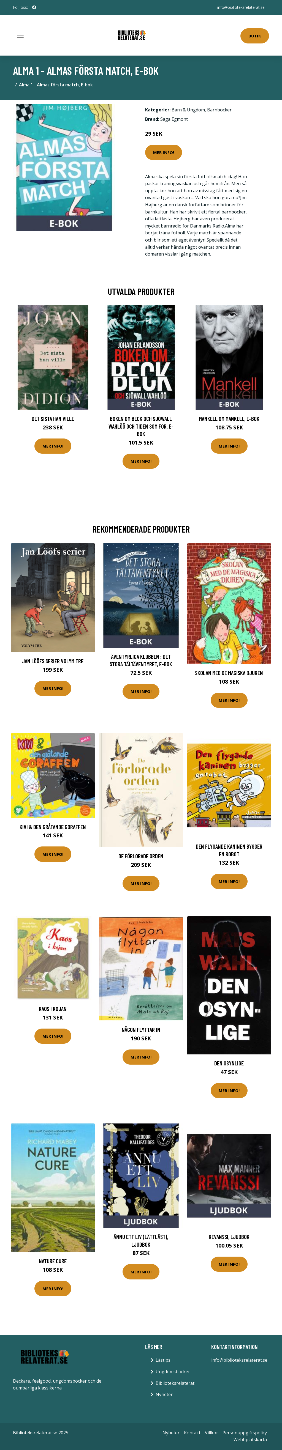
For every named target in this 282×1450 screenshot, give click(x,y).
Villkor (211, 1433)
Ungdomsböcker (173, 1372)
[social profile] (34, 7)
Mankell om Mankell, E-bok (229, 418)
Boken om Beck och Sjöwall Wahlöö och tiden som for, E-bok (141, 426)
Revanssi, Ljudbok (229, 1236)
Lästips (163, 1360)
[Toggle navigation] (20, 35)
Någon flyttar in (141, 1029)
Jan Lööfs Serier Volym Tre (52, 660)
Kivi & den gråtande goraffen (53, 826)
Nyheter (164, 1394)
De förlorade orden (140, 856)
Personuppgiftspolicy (245, 1433)
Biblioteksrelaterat (175, 1383)
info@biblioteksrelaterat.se (241, 7)
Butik (254, 36)
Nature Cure (53, 1260)
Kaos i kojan (53, 1008)
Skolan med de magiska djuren (229, 672)
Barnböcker (219, 110)
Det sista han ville (53, 418)
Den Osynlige (229, 1063)
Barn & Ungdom (188, 110)
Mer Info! (163, 152)
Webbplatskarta (250, 1440)
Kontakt (192, 1433)
